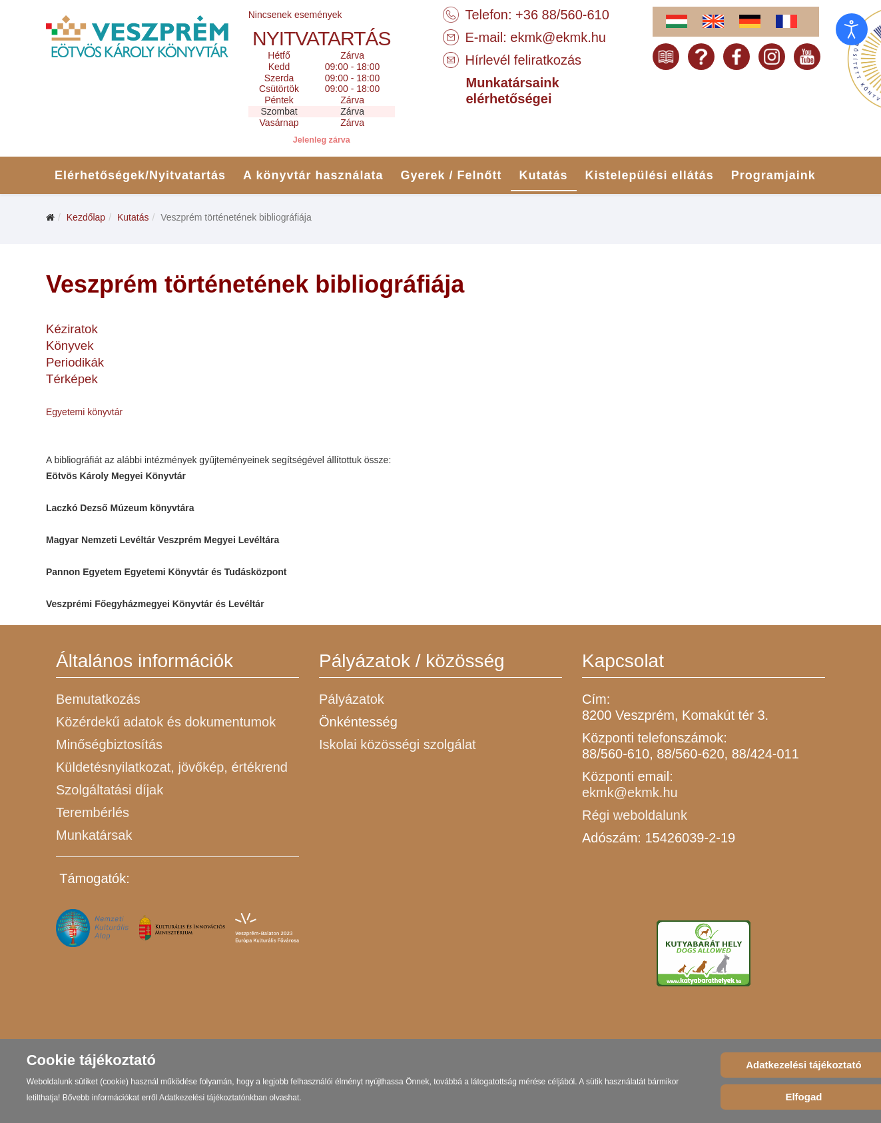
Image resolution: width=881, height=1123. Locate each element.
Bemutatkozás (98, 699)
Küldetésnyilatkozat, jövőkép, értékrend (172, 767)
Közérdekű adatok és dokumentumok (166, 721)
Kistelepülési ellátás (649, 175)
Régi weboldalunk (634, 815)
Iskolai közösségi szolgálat (397, 744)
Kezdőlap (86, 217)
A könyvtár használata (313, 175)
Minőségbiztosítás (109, 744)
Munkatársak (94, 835)
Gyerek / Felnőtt (451, 175)
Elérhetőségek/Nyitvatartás (140, 175)
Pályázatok (351, 699)
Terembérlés (92, 812)
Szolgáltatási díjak (109, 789)
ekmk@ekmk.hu (558, 37)
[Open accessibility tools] (852, 29)
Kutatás (543, 175)
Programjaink (773, 175)
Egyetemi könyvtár (84, 412)
